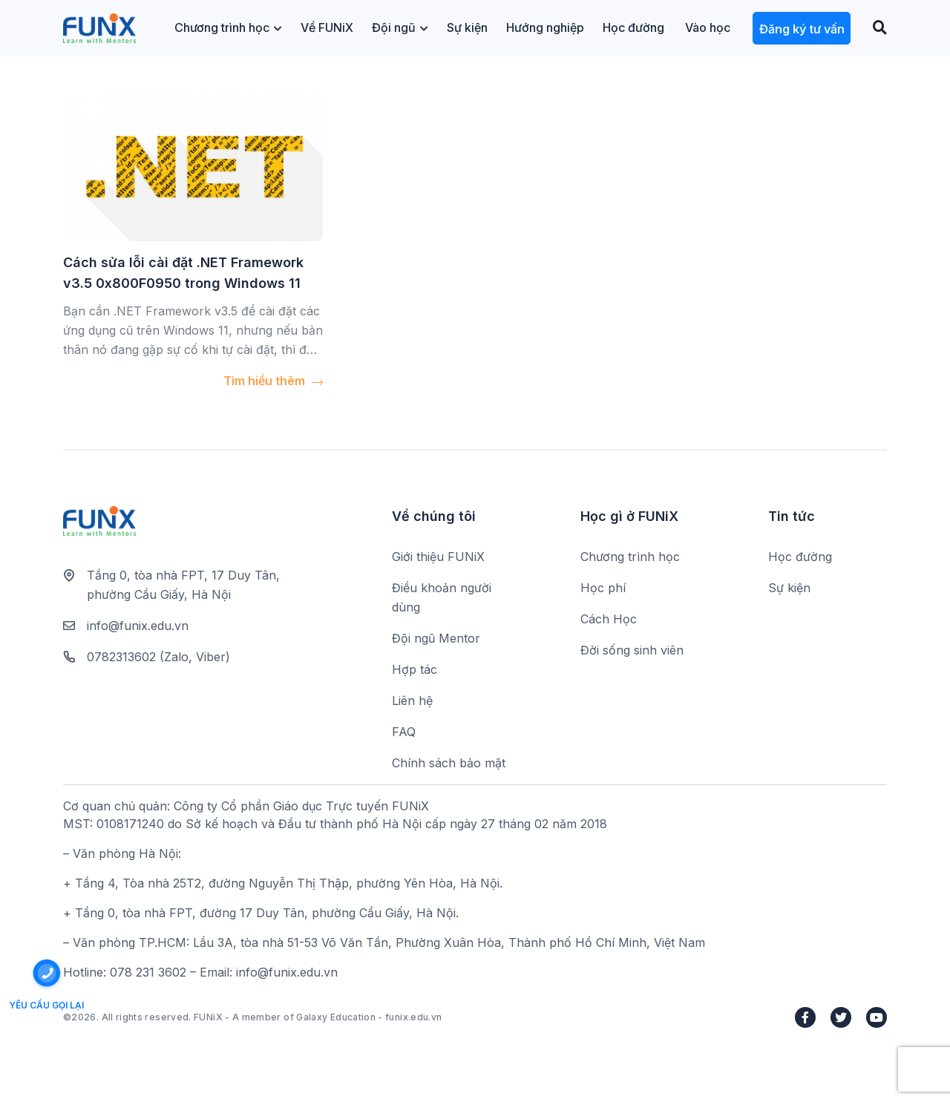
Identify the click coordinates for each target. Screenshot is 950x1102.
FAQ (404, 731)
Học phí (603, 587)
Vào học (707, 27)
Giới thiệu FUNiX (438, 556)
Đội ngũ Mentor (436, 638)
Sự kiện (467, 27)
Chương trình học (228, 27)
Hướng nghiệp (545, 27)
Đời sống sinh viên (632, 650)
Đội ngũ (400, 27)
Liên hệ (412, 700)
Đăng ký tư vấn (802, 29)
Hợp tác (414, 669)
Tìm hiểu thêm (273, 380)
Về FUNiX (327, 27)
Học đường (633, 27)
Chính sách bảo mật (448, 762)
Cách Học (608, 618)
